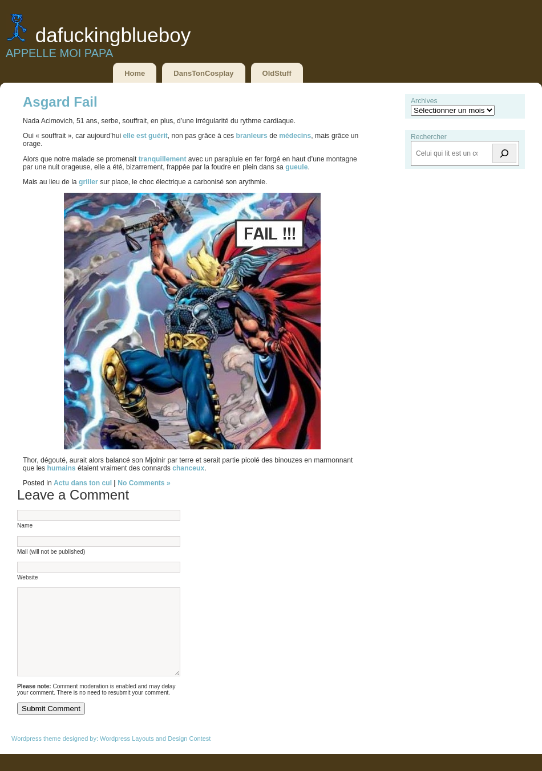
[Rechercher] (504, 153)
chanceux (188, 468)
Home (134, 73)
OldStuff (277, 73)
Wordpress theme (36, 755)
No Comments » (144, 483)
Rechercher (429, 137)
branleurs (252, 136)
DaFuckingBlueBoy (113, 35)
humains (62, 468)
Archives (424, 101)
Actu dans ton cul (83, 483)
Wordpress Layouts (127, 755)
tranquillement (163, 159)
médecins (295, 136)
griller (89, 182)
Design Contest (189, 755)
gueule (296, 167)
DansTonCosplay (203, 73)
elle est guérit (145, 136)
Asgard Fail (60, 101)
